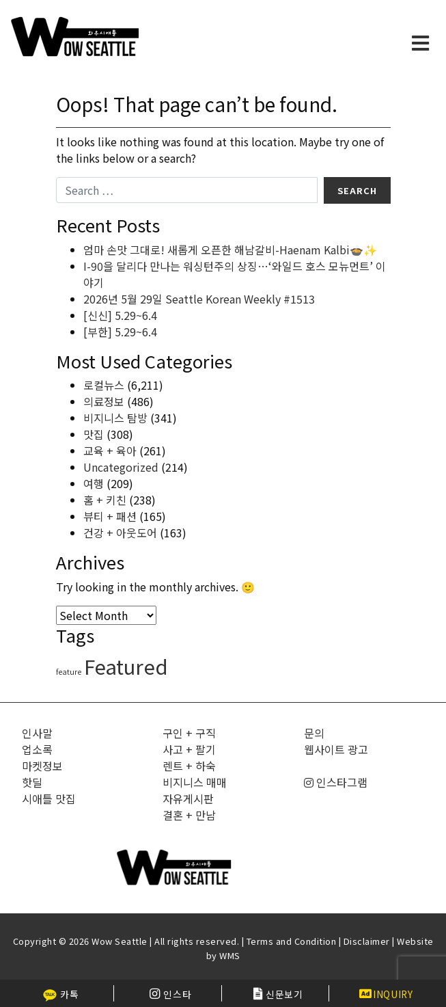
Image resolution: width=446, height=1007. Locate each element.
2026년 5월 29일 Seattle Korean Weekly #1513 (199, 299)
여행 (93, 483)
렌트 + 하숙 (189, 765)
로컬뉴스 (103, 385)
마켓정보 (42, 765)
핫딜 (32, 782)
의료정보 (103, 401)
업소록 (37, 749)
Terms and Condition (292, 941)
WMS (229, 955)
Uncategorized (120, 467)
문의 (314, 733)
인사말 (37, 733)
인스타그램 (335, 782)
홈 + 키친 (104, 500)
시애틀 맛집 (49, 798)
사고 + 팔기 (189, 749)
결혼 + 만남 (189, 815)
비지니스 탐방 (115, 417)
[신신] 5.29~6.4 (120, 315)
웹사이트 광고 (336, 749)
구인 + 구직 (189, 733)
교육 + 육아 (110, 450)
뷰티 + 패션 (110, 516)
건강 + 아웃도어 (120, 532)
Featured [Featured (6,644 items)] (126, 666)
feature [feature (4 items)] (68, 672)
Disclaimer (367, 941)
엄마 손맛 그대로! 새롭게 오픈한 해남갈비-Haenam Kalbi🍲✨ (230, 249)
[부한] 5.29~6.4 (120, 331)
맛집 (93, 434)
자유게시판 (188, 798)
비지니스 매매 (195, 782)
